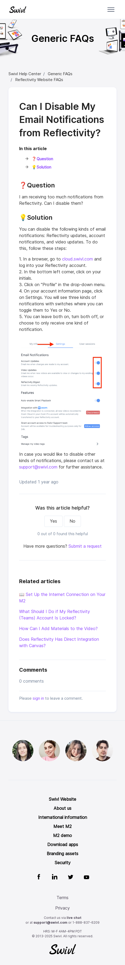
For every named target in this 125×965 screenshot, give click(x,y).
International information (62, 817)
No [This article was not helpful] (72, 521)
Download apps (62, 844)
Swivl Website (62, 799)
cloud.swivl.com (77, 259)
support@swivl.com (38, 467)
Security (63, 862)
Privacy (62, 908)
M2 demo (62, 835)
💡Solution (42, 167)
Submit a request (85, 546)
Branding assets (62, 853)
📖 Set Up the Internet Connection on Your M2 (62, 597)
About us (62, 808)
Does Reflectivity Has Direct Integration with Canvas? (59, 642)
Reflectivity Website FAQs (39, 79)
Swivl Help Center (24, 73)
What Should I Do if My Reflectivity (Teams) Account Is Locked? (54, 614)
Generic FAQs (60, 73)
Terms (62, 897)
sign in (38, 698)
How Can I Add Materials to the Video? (58, 628)
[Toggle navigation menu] (111, 9)
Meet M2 (62, 826)
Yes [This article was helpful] (53, 521)
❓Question (43, 159)
